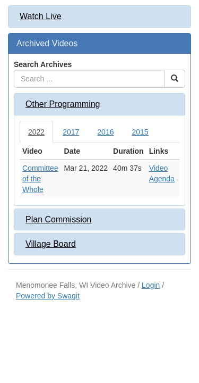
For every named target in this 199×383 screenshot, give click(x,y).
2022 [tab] (36, 132)
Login (151, 285)
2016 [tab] (105, 132)
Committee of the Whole (40, 179)
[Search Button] (174, 79)
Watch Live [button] (41, 16)
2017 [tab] (71, 132)
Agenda (162, 178)
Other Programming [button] (62, 104)
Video (158, 168)
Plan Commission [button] (58, 219)
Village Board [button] (50, 243)
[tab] (99, 16)
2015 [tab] (140, 132)
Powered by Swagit (48, 296)
